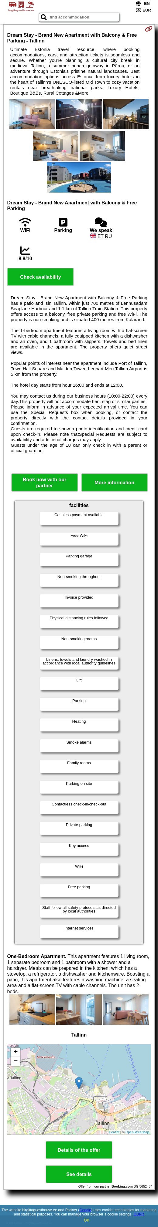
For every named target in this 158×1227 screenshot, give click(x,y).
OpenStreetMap (137, 1132)
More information (114, 482)
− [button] (16, 1061)
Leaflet (114, 1132)
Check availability (40, 277)
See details (79, 1174)
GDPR (138, 1214)
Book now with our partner (44, 482)
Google (85, 1210)
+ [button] (16, 1052)
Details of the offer (79, 1150)
